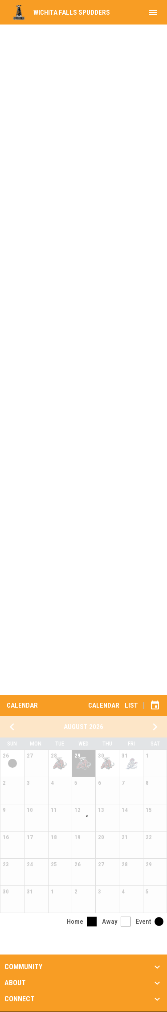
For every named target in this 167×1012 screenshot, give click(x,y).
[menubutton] (152, 12)
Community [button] (23, 967)
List (131, 705)
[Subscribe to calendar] (155, 705)
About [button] (15, 983)
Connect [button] (19, 999)
